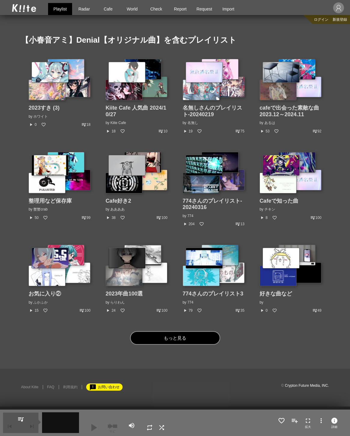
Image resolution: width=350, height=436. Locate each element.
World (132, 9)
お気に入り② (45, 294)
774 (190, 216)
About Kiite (29, 387)
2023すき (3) (44, 108)
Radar (84, 9)
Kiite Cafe (118, 123)
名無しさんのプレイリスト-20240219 (212, 111)
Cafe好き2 (118, 201)
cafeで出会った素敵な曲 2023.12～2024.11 (292, 111)
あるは (269, 123)
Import (228, 9)
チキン (269, 209)
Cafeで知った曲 (279, 201)
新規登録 (340, 19)
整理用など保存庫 (50, 201)
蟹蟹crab (40, 209)
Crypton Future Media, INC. (307, 385)
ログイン (321, 19)
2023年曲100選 (124, 294)
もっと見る (175, 338)
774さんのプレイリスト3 (213, 294)
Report (180, 9)
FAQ (50, 387)
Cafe (108, 9)
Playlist (60, 9)
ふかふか (40, 302)
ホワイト (40, 116)
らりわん (117, 302)
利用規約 (70, 387)
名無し (192, 123)
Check (156, 9)
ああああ (117, 209)
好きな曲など (276, 294)
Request (204, 9)
